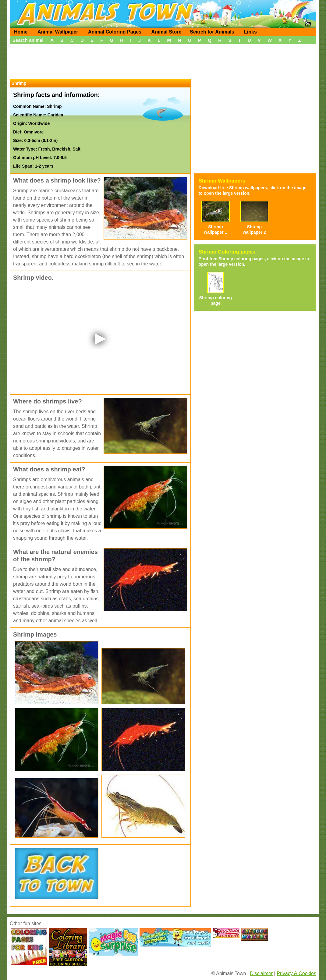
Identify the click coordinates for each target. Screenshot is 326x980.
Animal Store (166, 31)
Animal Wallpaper (57, 31)
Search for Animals (212, 31)
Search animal (28, 40)
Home (20, 31)
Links (250, 31)
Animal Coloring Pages (114, 31)
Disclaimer (261, 973)
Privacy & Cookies (296, 973)
